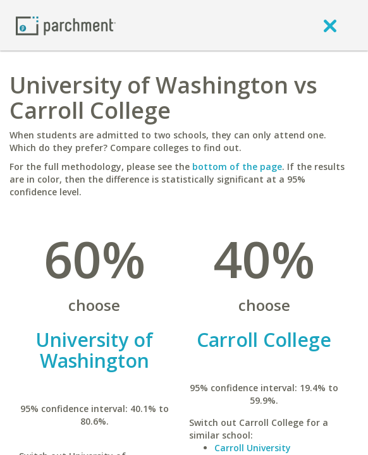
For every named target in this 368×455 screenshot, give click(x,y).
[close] (330, 25)
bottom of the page (237, 167)
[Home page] (66, 25)
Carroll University (252, 448)
